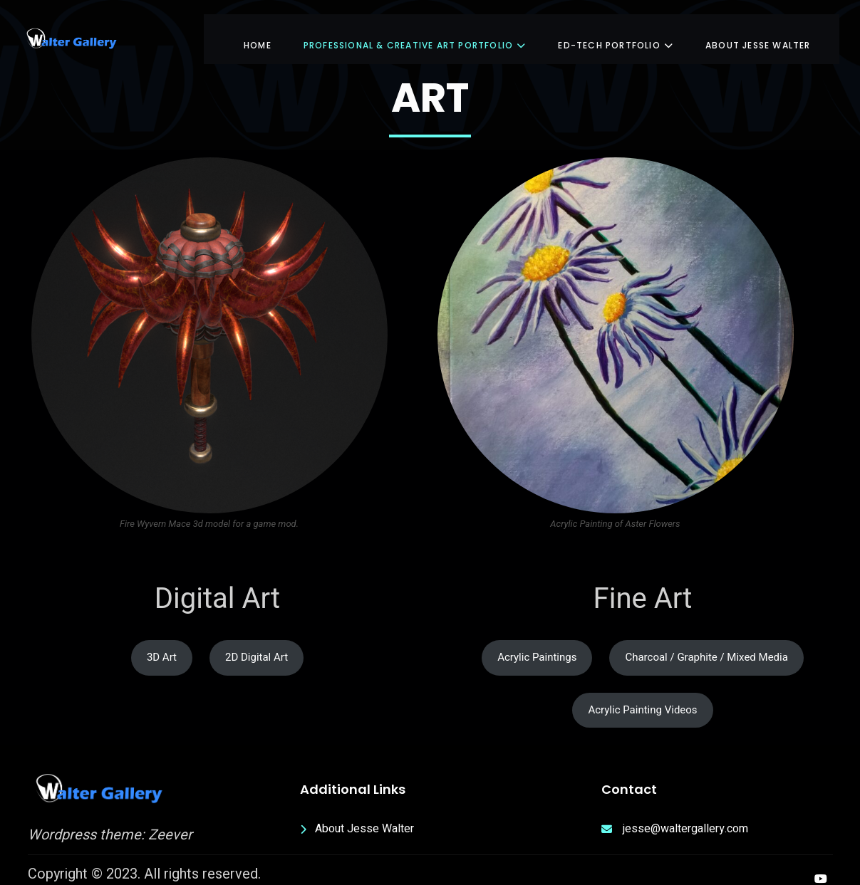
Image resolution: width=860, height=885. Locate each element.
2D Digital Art (256, 643)
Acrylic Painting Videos (642, 696)
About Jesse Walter (758, 32)
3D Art (162, 643)
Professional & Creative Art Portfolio (415, 32)
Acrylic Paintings (536, 643)
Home (257, 32)
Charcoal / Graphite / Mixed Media (706, 643)
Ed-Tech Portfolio (615, 32)
